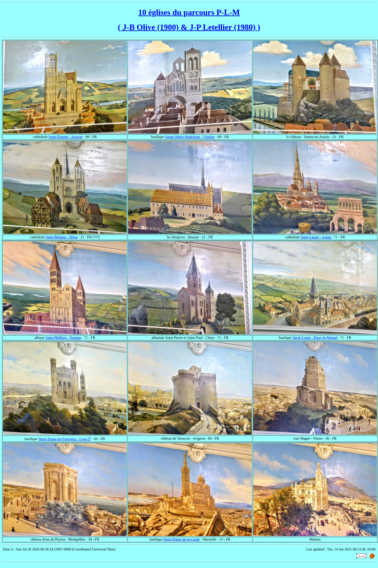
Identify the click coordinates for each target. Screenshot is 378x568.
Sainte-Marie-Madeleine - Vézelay (190, 137)
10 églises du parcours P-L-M (189, 12)
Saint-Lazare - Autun (316, 237)
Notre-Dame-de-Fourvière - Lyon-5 (64, 439)
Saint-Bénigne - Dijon (61, 237)
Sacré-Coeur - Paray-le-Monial (315, 338)
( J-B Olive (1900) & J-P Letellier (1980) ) (189, 27)
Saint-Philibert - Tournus (63, 338)
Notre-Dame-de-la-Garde (181, 539)
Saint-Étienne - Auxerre (66, 137)
